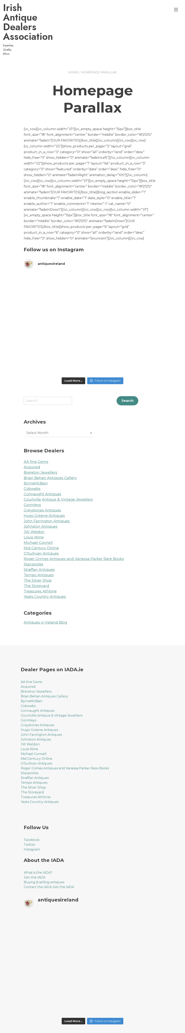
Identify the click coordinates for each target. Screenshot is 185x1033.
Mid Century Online (41, 529)
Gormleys (32, 486)
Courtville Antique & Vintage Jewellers (58, 480)
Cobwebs (32, 470)
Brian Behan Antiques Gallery (50, 459)
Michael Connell (38, 523)
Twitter (29, 826)
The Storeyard (36, 567)
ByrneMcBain (36, 464)
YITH (96, 1027)
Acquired (32, 448)
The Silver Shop (38, 561)
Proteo (29, 1027)
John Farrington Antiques (47, 502)
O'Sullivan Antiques (41, 534)
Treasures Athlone (40, 572)
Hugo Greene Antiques (44, 497)
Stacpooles (33, 545)
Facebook (32, 821)
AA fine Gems (36, 443)
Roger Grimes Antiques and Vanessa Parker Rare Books (74, 540)
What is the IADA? (38, 854)
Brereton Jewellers (40, 453)
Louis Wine (34, 518)
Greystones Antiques (42, 491)
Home (73, 53)
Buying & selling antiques (44, 863)
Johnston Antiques (40, 507)
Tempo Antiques (39, 556)
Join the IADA (34, 858)
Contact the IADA (38, 868)
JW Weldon (34, 513)
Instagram (32, 830)
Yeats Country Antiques (45, 577)
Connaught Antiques (42, 475)
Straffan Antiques (39, 550)
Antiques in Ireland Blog (45, 603)
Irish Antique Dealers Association (52, 17)
